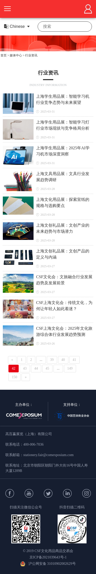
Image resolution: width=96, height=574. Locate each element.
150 (14, 377)
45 (47, 368)
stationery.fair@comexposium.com (48, 455)
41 (74, 360)
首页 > (5, 55)
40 (63, 360)
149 (70, 368)
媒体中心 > (17, 55)
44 (36, 368)
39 (52, 360)
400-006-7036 (33, 444)
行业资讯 (31, 55)
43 (25, 368)
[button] (48, 48)
